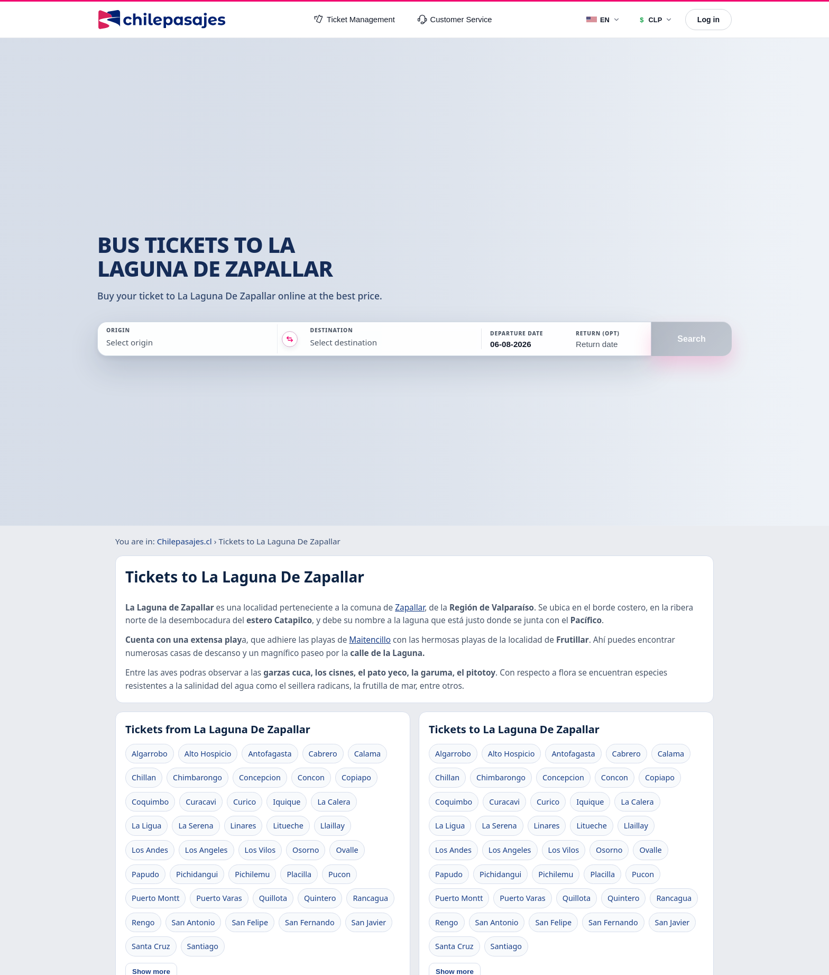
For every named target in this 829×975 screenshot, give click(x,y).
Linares (243, 826)
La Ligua (146, 826)
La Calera (333, 802)
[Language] (603, 19)
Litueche (288, 826)
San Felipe (250, 922)
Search (691, 338)
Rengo (143, 922)
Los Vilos (260, 850)
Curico (244, 802)
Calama (367, 754)
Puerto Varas (219, 898)
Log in (708, 19)
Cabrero (323, 754)
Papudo (145, 874)
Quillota (273, 898)
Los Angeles (206, 850)
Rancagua (370, 898)
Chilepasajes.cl (184, 541)
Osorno (305, 850)
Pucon (339, 874)
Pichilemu (252, 874)
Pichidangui (197, 874)
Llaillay (332, 826)
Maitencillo (370, 639)
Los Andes (150, 850)
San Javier (369, 922)
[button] (523, 339)
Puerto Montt (155, 898)
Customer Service (455, 19)
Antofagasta (269, 754)
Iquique (286, 802)
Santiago (202, 946)
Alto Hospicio (208, 754)
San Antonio (193, 922)
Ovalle (347, 850)
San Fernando (310, 922)
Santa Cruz (151, 946)
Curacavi (201, 802)
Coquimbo (150, 802)
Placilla (299, 874)
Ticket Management (354, 19)
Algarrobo (150, 754)
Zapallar (410, 607)
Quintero (320, 898)
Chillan (144, 777)
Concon (311, 777)
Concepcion (260, 777)
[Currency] (655, 19)
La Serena (195, 826)
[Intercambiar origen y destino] (290, 339)
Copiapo (356, 777)
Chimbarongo (197, 777)
